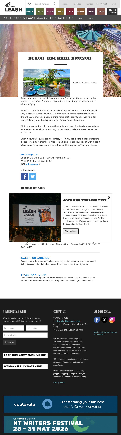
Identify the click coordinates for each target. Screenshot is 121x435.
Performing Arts (82, 12)
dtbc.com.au (33, 163)
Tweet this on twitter (32, 176)
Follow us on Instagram (112, 320)
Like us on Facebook (97, 320)
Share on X (104, 320)
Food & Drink (61, 12)
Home (29, 4)
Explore (102, 11)
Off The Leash (15, 7)
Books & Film (41, 12)
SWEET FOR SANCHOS (35, 257)
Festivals (51, 11)
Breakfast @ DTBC (30, 154)
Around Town (30, 12)
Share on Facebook (24, 176)
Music (71, 11)
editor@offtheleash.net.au (67, 321)
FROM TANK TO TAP (33, 274)
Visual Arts (92, 11)
